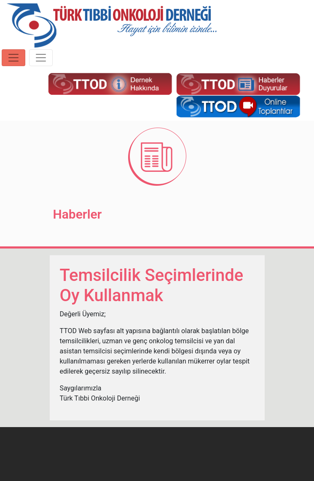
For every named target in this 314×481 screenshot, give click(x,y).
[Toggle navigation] (13, 57)
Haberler (77, 214)
